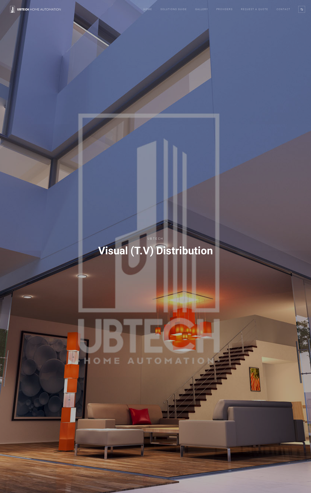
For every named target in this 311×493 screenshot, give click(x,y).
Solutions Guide (173, 9)
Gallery (201, 9)
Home (147, 9)
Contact (283, 9)
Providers (224, 9)
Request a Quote (254, 9)
